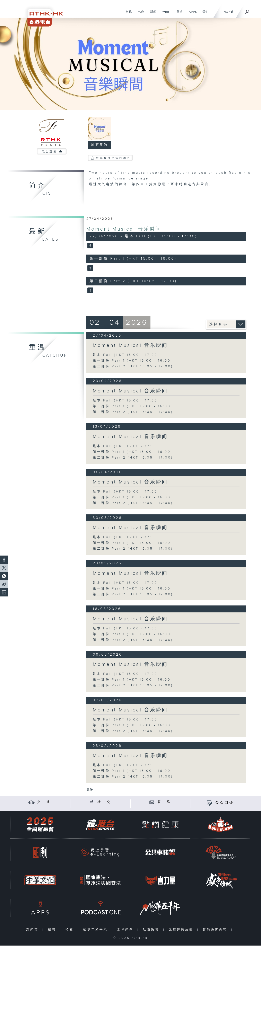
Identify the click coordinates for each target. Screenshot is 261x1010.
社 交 (104, 802)
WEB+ (165, 14)
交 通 (44, 802)
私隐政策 (152, 929)
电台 (139, 14)
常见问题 (126, 929)
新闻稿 (33, 929)
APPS (191, 14)
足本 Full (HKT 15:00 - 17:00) (126, 355)
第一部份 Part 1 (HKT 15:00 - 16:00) (133, 361)
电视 (127, 14)
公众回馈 (224, 803)
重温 (178, 14)
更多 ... (91, 789)
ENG (225, 12)
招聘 (53, 929)
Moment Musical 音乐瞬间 (124, 229)
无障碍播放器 (182, 929)
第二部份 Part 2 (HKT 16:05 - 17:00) (133, 366)
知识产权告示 (96, 929)
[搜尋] (247, 10)
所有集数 (99, 145)
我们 (204, 14)
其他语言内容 (216, 929)
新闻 (152, 14)
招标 (71, 929)
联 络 (165, 802)
